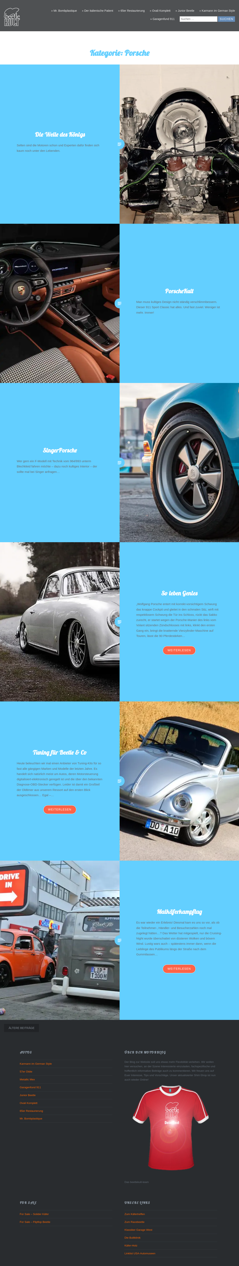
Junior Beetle (28, 1095)
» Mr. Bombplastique (64, 10)
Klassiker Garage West (138, 1229)
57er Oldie (26, 1071)
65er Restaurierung (31, 1110)
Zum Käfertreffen (134, 1214)
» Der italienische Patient (97, 10)
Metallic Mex (27, 1079)
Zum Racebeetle (134, 1221)
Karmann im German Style (36, 1063)
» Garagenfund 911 (162, 19)
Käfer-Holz (130, 1245)
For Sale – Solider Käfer (34, 1214)
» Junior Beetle (184, 10)
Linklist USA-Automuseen (139, 1253)
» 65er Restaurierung (131, 10)
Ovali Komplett (29, 1103)
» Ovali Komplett (160, 10)
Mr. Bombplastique (31, 1118)
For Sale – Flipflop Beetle (35, 1221)
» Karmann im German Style (217, 10)
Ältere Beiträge (21, 1028)
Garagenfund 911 (30, 1087)
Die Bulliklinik (132, 1237)
